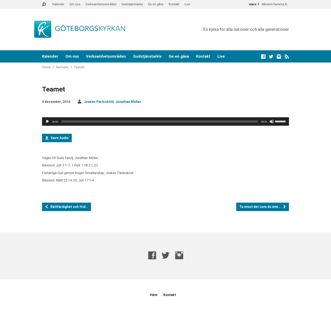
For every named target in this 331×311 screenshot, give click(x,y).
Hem (153, 295)
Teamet (79, 67)
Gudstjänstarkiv (132, 4)
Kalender (58, 4)
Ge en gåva (155, 4)
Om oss (74, 4)
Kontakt (173, 4)
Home (46, 67)
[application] (165, 121)
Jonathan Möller (128, 102)
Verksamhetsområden (101, 4)
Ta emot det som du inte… (262, 207)
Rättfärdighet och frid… (66, 207)
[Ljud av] (272, 121)
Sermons (62, 67)
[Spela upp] (47, 121)
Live (187, 4)
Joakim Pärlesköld (99, 102)
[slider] (159, 121)
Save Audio (57, 138)
